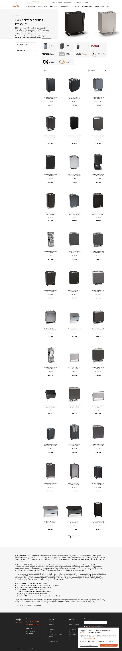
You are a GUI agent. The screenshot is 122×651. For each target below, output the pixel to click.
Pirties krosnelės (32, 14)
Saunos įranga (75, 6)
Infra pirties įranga (99, 6)
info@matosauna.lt (34, 624)
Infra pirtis (71, 627)
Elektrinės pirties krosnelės (42, 14)
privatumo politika (93, 626)
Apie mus (53, 2)
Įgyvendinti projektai (78, 2)
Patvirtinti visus (108, 645)
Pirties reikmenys (54, 6)
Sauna (70, 621)
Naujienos (60, 2)
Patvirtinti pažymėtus (89, 645)
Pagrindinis (17, 14)
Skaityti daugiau (46, 38)
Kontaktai (86, 2)
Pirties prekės (31, 6)
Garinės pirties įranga (86, 6)
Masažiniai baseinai (42, 6)
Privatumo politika (53, 641)
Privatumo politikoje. (91, 638)
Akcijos (108, 6)
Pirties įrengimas (67, 2)
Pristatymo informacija (54, 639)
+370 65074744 (36, 2)
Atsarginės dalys (65, 6)
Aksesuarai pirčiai (73, 632)
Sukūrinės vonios (72, 629)
